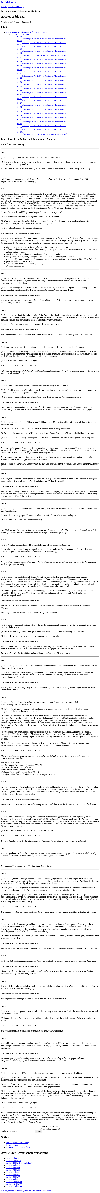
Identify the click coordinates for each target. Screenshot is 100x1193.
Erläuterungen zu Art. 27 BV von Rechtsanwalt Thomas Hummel (44, 105)
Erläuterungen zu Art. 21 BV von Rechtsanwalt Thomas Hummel (44, 76)
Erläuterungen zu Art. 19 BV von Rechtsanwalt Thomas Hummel (44, 68)
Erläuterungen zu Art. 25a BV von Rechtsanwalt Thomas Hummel (44, 97)
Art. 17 (19, 57)
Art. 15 (19, 45)
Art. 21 (19, 74)
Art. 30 (19, 115)
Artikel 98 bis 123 (13, 1179)
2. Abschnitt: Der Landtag (21, 34)
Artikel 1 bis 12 (12, 1158)
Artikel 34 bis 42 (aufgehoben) (19, 1163)
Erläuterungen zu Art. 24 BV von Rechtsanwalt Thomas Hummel (44, 88)
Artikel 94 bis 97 (13, 1177)
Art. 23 (19, 82)
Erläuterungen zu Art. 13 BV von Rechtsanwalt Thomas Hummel (44, 39)
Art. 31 (19, 120)
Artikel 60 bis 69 (13, 1168)
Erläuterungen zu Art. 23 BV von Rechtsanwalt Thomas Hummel (44, 84)
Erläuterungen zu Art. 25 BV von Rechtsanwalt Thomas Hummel (44, 93)
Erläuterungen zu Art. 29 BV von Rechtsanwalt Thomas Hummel (44, 113)
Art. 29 (19, 111)
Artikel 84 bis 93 (13, 1175)
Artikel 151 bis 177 (14, 1184)
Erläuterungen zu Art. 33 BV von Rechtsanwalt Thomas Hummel (44, 130)
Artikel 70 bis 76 (13, 1170)
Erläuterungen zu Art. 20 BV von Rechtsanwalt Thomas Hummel (44, 72)
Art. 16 (19, 49)
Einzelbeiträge (12, 1145)
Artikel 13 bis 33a (13, 1161)
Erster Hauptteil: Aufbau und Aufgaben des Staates (26, 32)
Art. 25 (19, 90)
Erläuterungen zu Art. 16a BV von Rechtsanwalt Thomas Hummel (44, 55)
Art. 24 (19, 86)
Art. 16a (20, 53)
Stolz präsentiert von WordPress (37, 1191)
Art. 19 (19, 66)
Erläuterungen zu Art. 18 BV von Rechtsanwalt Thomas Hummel (44, 63)
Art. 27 (19, 103)
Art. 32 (19, 124)
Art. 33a (20, 132)
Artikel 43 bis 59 (13, 1165)
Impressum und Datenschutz (18, 1147)
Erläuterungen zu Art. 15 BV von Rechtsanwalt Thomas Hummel (44, 47)
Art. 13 (19, 36)
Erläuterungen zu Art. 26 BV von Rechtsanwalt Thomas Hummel (44, 101)
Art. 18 (19, 61)
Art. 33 (19, 128)
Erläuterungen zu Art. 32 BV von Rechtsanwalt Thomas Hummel (44, 126)
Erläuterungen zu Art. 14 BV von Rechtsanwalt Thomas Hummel (44, 43)
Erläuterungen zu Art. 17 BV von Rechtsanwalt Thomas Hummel (44, 59)
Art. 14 (19, 41)
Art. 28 (19, 107)
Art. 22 (19, 78)
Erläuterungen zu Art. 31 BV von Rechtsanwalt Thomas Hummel (44, 122)
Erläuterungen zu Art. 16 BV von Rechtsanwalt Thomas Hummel (44, 51)
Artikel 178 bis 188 (14, 1186)
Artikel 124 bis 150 (14, 1182)
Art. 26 (19, 99)
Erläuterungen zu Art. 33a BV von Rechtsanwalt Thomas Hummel (44, 134)
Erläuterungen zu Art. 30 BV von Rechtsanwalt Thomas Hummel (44, 117)
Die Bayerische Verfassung (12, 6)
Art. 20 (19, 70)
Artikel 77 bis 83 (13, 1172)
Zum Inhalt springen (9, 2)
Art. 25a (20, 95)
